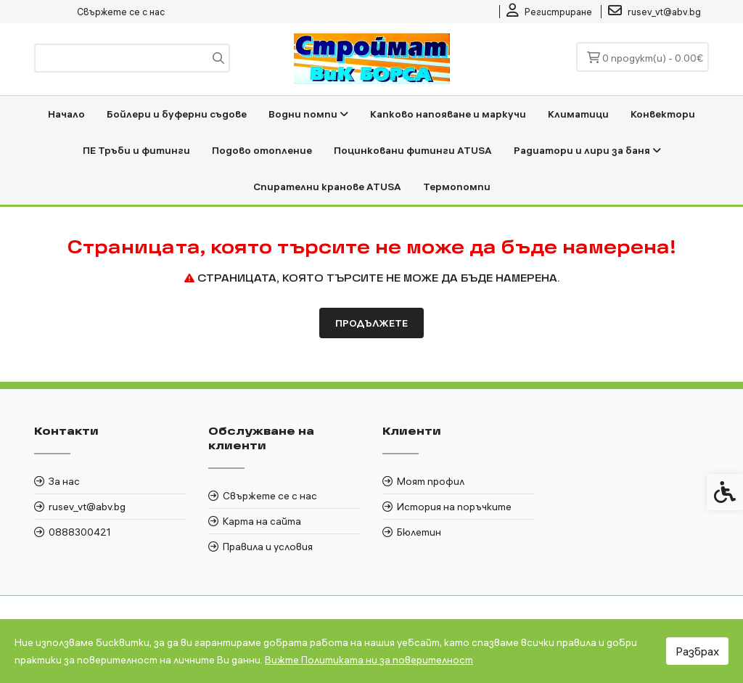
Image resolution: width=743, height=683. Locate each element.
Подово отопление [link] (262, 150)
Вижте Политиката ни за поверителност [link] (369, 659)
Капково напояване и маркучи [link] (448, 113)
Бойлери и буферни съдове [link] (177, 113)
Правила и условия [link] (268, 546)
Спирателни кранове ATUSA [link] (327, 186)
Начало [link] (66, 113)
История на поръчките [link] (454, 506)
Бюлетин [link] (419, 532)
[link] (549, 12)
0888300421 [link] (80, 532)
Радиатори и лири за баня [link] (587, 150)
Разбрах (697, 651)
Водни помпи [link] (308, 113)
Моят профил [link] (430, 481)
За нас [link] (64, 481)
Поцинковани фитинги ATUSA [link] (413, 150)
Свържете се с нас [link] (121, 11)
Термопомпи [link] (456, 186)
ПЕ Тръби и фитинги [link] (136, 150)
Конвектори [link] (663, 113)
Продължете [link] (371, 323)
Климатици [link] (578, 113)
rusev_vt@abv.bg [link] (87, 506)
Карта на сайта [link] (262, 521)
